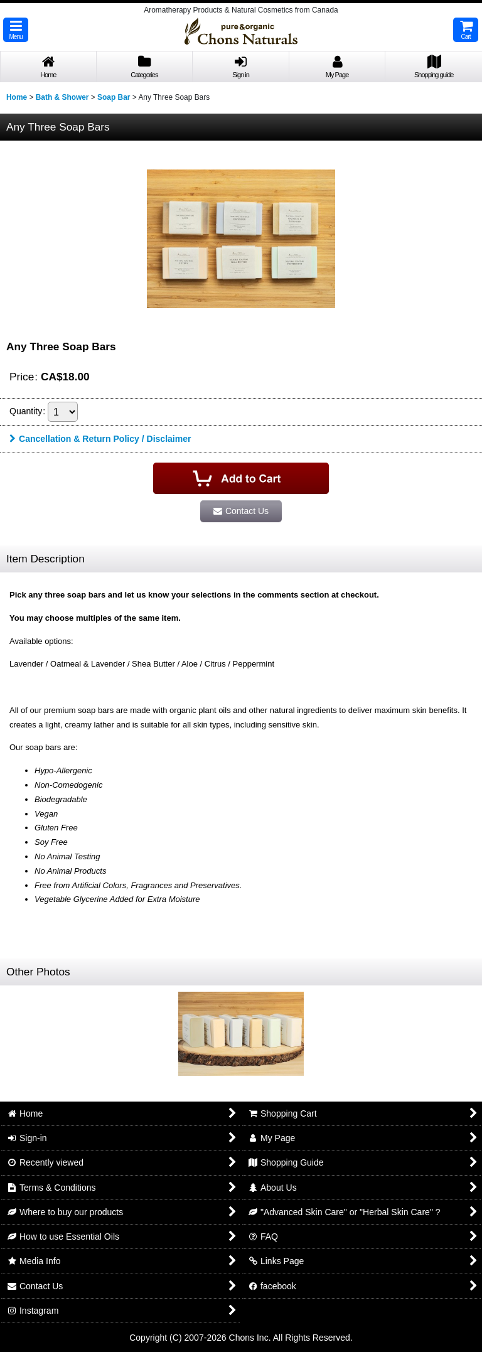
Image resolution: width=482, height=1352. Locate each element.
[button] (15, 30)
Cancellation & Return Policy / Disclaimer (100, 439)
